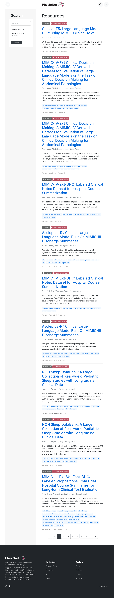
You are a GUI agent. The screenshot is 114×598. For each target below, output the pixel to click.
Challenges (80, 574)
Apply (16, 42)
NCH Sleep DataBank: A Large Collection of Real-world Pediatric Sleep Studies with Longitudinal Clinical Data (70, 378)
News (48, 578)
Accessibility (104, 586)
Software (79, 570)
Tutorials (79, 578)
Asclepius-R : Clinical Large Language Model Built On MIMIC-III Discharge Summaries (71, 237)
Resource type (18, 34)
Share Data (50, 570)
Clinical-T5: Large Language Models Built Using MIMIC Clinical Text (72, 31)
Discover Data (51, 566)
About (48, 574)
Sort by (14, 29)
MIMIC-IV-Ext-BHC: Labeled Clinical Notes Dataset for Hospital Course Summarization (72, 188)
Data (78, 566)
